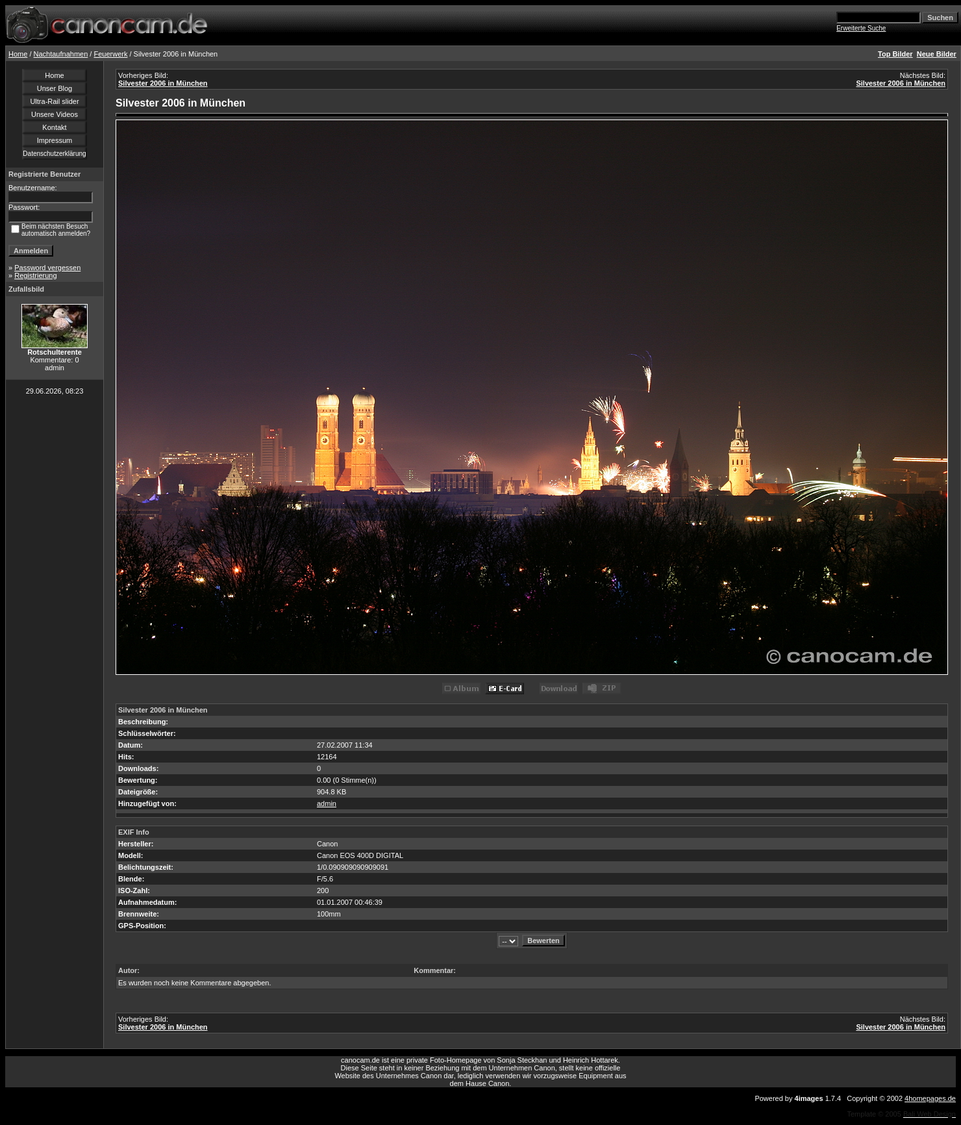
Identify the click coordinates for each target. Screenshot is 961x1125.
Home (17, 54)
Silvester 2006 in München (163, 83)
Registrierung (35, 275)
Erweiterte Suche (861, 28)
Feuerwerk (110, 54)
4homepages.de (930, 1098)
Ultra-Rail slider (54, 101)
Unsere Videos (54, 114)
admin (326, 803)
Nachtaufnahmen (61, 54)
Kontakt (54, 127)
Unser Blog (54, 88)
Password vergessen (47, 268)
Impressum (54, 140)
